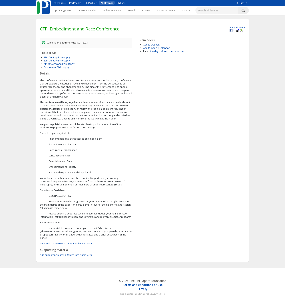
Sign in (242, 3)
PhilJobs (121, 3)
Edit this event (237, 27)
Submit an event (166, 10)
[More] (186, 10)
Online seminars (112, 10)
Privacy (142, 289)
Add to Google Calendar (156, 47)
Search (132, 10)
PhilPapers (60, 3)
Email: (146, 51)
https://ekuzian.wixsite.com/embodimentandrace (67, 243)
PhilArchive (91, 3)
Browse (146, 10)
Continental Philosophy (56, 67)
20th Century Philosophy (57, 60)
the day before (158, 51)
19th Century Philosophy (57, 57)
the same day (176, 51)
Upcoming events (63, 10)
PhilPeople (75, 3)
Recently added (88, 10)
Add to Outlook (151, 44)
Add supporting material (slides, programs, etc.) (66, 255)
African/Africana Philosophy (59, 63)
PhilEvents (107, 3)
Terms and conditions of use (142, 285)
